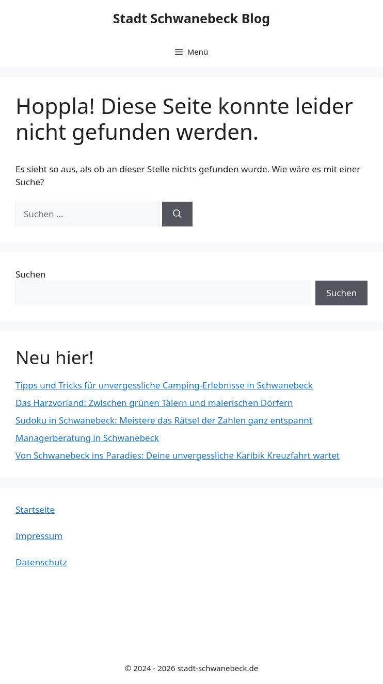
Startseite (35, 509)
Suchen (30, 274)
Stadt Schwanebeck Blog (191, 18)
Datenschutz (41, 562)
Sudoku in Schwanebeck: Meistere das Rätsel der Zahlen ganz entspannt (163, 420)
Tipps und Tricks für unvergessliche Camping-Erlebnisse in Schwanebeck (164, 385)
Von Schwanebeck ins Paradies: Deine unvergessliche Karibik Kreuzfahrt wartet (177, 455)
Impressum (38, 536)
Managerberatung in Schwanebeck (87, 438)
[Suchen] (177, 214)
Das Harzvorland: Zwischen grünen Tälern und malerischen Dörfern (154, 403)
